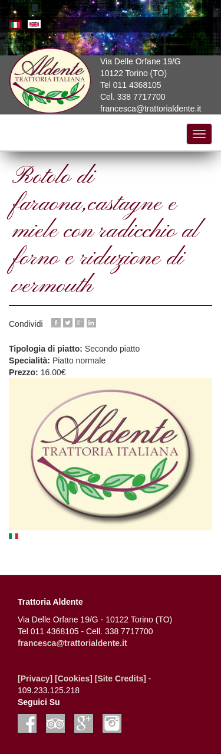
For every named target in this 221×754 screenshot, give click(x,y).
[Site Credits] (120, 678)
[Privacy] (35, 678)
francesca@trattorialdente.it (72, 643)
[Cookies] (74, 678)
